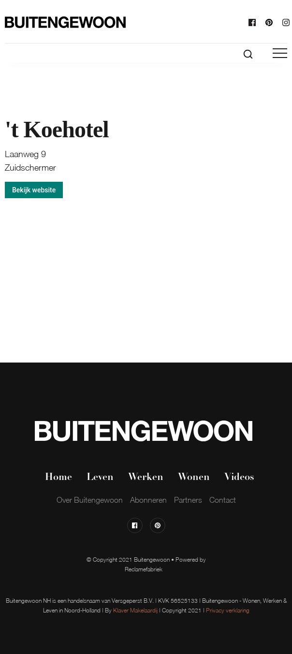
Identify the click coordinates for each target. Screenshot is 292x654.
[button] (280, 53)
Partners (188, 499)
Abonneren (148, 499)
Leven (100, 477)
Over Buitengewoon (90, 499)
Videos (239, 477)
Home (58, 477)
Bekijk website (34, 190)
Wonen (194, 477)
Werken (145, 477)
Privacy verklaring (227, 610)
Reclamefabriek (143, 569)
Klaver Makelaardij (135, 610)
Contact (222, 499)
